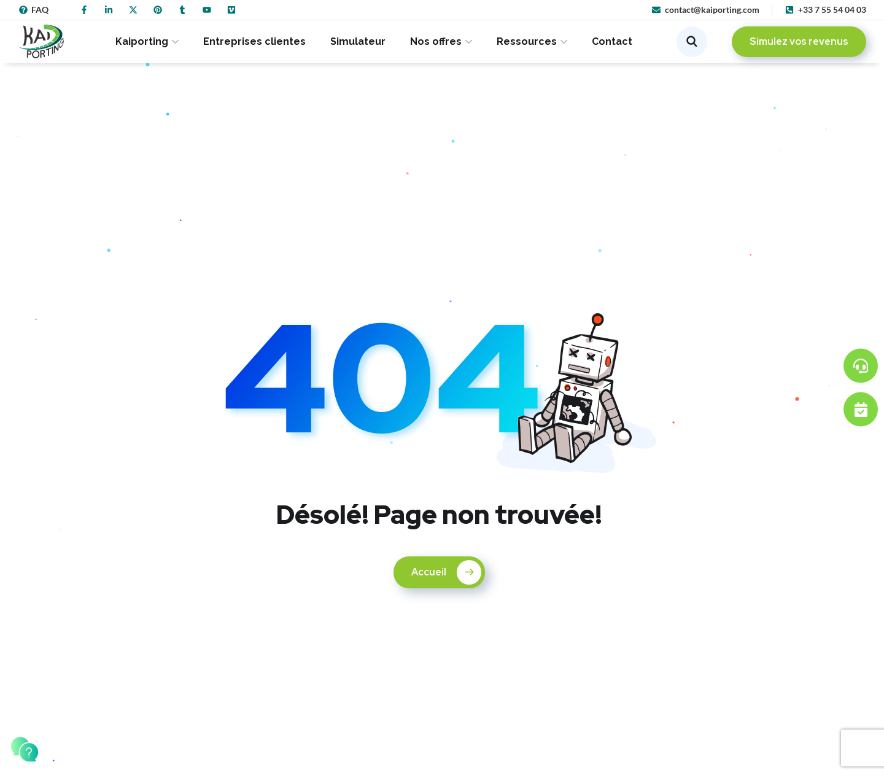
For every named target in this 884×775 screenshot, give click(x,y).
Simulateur (358, 41)
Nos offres (436, 41)
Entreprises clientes (254, 41)
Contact (612, 41)
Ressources (527, 41)
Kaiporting (141, 41)
